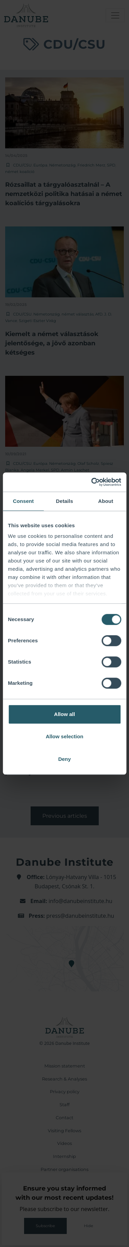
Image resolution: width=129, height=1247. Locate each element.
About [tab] (105, 501)
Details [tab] (64, 501)
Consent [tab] (23, 501)
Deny (64, 759)
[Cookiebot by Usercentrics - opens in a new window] (92, 482)
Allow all (64, 714)
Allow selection (64, 736)
